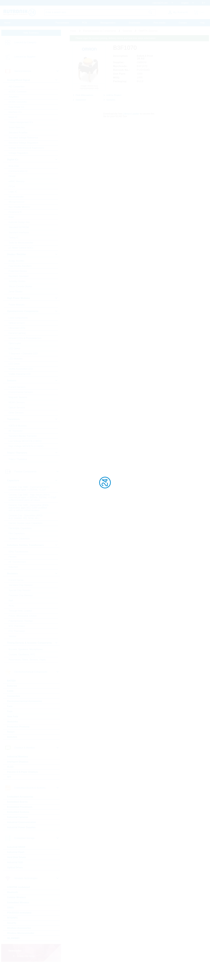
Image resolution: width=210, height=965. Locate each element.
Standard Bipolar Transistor (23, 436)
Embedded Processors (19, 807)
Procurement (62, 22)
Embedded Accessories (20, 796)
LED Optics (14, 348)
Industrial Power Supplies (21, 827)
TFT (9, 777)
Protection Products (18, 726)
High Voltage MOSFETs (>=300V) (26, 446)
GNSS (10, 907)
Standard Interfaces (19, 232)
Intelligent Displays (17, 761)
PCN (84, 22)
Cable (10, 691)
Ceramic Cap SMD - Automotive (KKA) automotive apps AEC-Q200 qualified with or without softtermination (29, 508)
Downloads (134, 22)
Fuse (10, 711)
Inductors (13, 567)
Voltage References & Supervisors (26, 148)
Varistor (12, 636)
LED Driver (14, 364)
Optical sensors (17, 323)
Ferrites (12, 557)
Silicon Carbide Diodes (20, 286)
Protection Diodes (18, 271)
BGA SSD (14, 166)
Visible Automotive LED (21, 369)
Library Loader (131, 113)
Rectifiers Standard (18, 276)
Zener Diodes (16, 291)
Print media (159, 22)
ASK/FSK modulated (18, 887)
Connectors (13, 696)
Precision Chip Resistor (21, 595)
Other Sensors (16, 412)
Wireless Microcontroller (20, 933)
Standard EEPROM (19, 227)
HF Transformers (17, 562)
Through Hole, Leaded (20, 610)
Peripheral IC (15, 212)
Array (11, 605)
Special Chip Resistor (20, 590)
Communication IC (18, 171)
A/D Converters (16, 86)
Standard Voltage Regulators (23, 143)
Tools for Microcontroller (21, 242)
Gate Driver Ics (16, 107)
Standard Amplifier (18, 132)
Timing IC (14, 237)
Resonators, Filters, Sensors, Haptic (27, 659)
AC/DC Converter (18, 91)
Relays (11, 732)
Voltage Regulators (18, 153)
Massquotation (108, 22)
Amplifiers (14, 97)
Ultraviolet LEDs (17, 328)
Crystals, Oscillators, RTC (22, 654)
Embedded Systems (18, 812)
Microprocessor (16, 202)
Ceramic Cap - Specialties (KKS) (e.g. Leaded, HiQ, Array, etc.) (25, 516)
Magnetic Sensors (18, 397)
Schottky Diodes (17, 281)
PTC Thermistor (17, 631)
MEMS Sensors (17, 402)
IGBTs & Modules (18, 426)
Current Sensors (17, 387)
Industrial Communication (21, 822)
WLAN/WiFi (13, 938)
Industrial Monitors (17, 756)
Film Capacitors (17, 533)
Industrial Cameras (17, 817)
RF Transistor (16, 431)
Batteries (12, 686)
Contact (183, 22)
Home (7, 22)
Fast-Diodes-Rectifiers (20, 266)
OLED (10, 767)
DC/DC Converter (18, 102)
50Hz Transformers (18, 551)
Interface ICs (15, 112)
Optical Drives (15, 867)
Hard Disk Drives (16, 857)
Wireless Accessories (19, 928)
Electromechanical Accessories (24, 701)
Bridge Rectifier (16, 261)
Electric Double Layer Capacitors (26, 523)
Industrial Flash (15, 852)
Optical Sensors (17, 407)
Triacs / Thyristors (18, 459)
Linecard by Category (25, 42)
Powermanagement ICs (21, 122)
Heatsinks (12, 721)
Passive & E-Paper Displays (22, 772)
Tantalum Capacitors (19, 538)
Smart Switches (17, 127)
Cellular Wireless (16, 897)
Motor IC (13, 117)
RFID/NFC (12, 918)
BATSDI (11, 681)
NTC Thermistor (17, 626)
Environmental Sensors (21, 392)
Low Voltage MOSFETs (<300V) (25, 441)
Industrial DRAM (16, 847)
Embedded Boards (17, 802)
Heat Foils (12, 716)
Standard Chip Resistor (21, 585)
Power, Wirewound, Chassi (22, 616)
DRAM (12, 176)
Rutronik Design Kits (19, 222)
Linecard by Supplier (25, 56)
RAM (11, 217)
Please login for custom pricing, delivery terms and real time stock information (116, 38)
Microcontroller (16, 196)
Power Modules (17, 304)
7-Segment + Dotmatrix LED (23, 353)
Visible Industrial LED (20, 374)
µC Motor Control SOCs (21, 248)
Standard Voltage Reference (23, 137)
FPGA (12, 186)
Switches (12, 737)
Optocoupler (15, 343)
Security (11, 923)
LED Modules (16, 358)
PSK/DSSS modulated (19, 912)
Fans (10, 706)
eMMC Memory (16, 181)
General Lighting (17, 333)
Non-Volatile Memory (19, 207)
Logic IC (13, 191)
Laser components (18, 318)
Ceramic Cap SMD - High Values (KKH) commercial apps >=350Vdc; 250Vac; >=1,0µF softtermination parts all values (33, 497)
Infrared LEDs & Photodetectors (25, 338)
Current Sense (16, 580)
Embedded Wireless (18, 902)
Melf (11, 600)
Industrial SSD (15, 862)
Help (202, 22)
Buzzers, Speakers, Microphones (26, 649)
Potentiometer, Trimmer (21, 621)
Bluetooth (12, 892)
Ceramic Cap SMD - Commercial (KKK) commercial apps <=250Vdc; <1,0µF (29, 488)
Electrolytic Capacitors (20, 528)
